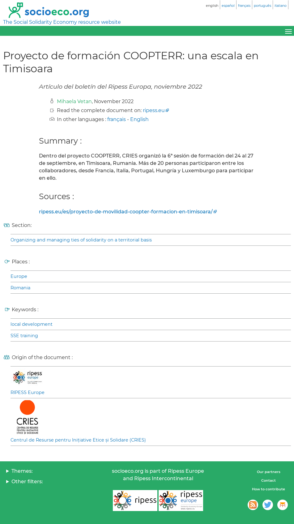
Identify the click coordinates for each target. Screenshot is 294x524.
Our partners (268, 472)
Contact (268, 480)
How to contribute (268, 489)
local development (32, 324)
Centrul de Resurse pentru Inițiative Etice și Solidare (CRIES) (78, 440)
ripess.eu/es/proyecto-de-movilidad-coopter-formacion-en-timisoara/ (126, 212)
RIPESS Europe (28, 392)
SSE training (24, 335)
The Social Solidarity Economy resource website (62, 22)
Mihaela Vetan (74, 101)
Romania (20, 288)
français (116, 119)
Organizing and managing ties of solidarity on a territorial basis (81, 240)
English (139, 119)
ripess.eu (154, 110)
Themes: (22, 471)
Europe (19, 276)
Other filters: (27, 481)
